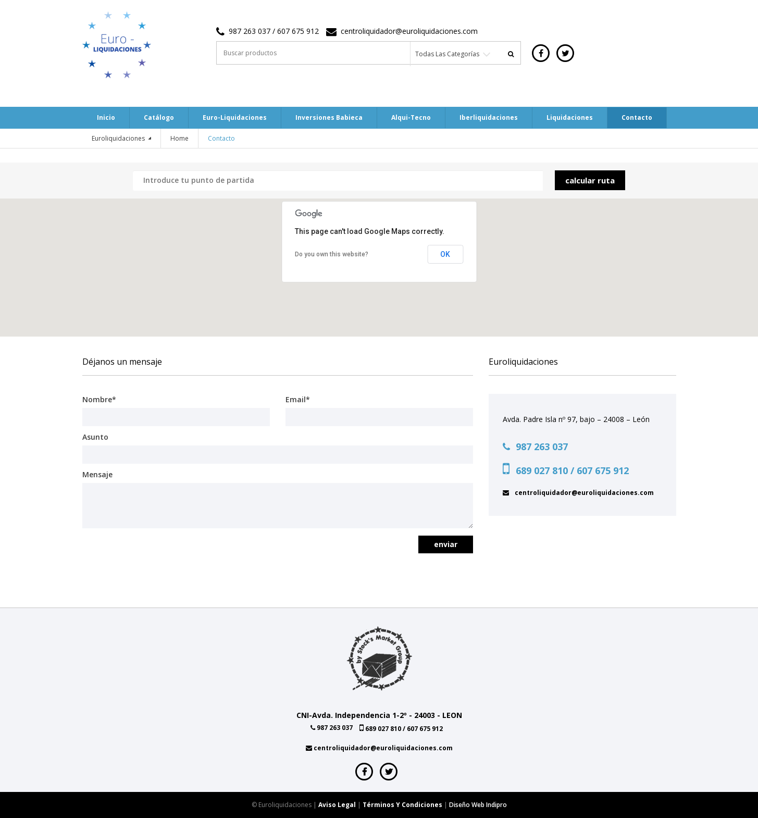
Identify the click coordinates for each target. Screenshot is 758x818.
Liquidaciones (569, 117)
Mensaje (97, 474)
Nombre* (99, 399)
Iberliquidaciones (488, 117)
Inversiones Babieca (329, 117)
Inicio (106, 117)
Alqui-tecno (411, 117)
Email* (297, 399)
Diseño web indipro (478, 804)
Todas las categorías (447, 53)
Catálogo (159, 117)
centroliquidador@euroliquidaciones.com (409, 31)
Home (179, 138)
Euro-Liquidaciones (235, 117)
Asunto (95, 437)
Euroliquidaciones (119, 138)
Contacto (637, 117)
